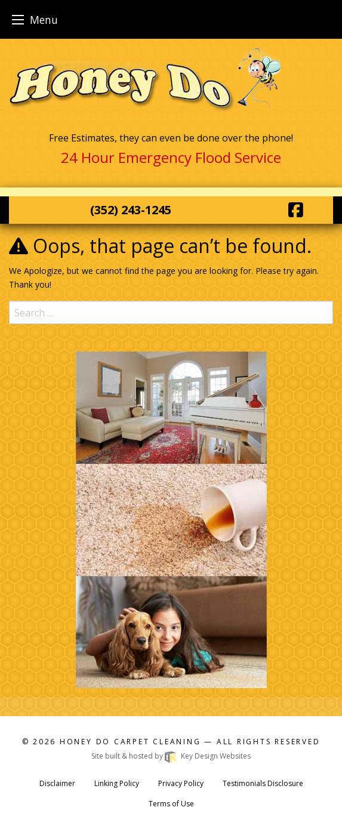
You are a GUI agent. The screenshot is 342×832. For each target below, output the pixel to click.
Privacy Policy (181, 783)
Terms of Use (171, 804)
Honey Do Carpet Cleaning (132, 742)
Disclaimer (57, 783)
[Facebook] (295, 209)
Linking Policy (116, 783)
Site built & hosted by (170, 756)
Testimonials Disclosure (263, 783)
